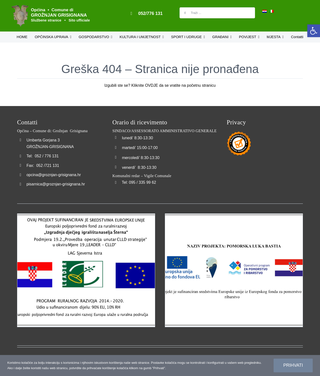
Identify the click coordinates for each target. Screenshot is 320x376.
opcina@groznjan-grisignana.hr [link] (53, 175)
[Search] (185, 12)
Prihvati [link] (293, 365)
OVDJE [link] (151, 85)
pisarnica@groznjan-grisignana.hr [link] (55, 184)
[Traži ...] (217, 12)
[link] (313, 30)
